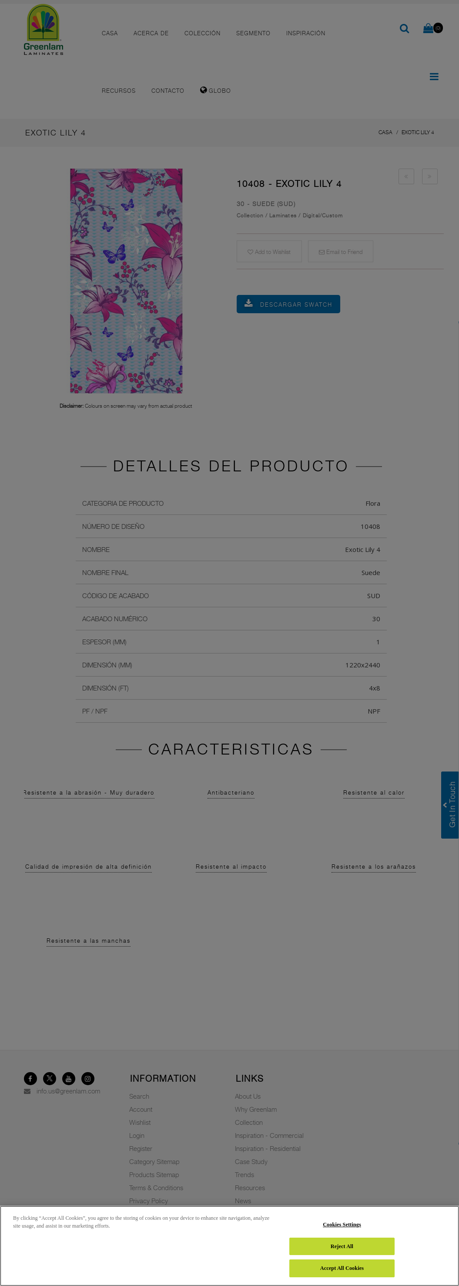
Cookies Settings (342, 1225)
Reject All (342, 1246)
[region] (229, 1246)
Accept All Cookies (342, 1268)
